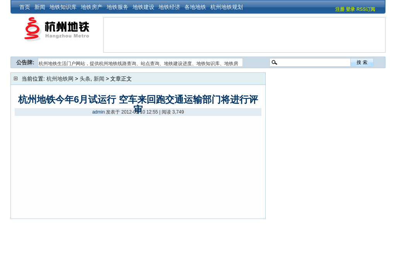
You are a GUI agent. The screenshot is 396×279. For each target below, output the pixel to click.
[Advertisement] (244, 34)
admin (98, 112)
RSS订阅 (366, 9)
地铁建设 (143, 7)
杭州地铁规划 (226, 7)
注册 (340, 9)
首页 (24, 7)
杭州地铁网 (59, 79)
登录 (350, 9)
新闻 (39, 7)
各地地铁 (195, 7)
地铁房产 (91, 7)
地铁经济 (169, 7)
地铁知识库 (63, 7)
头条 (85, 79)
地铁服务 (117, 7)
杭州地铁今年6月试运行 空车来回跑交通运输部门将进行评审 (138, 104)
